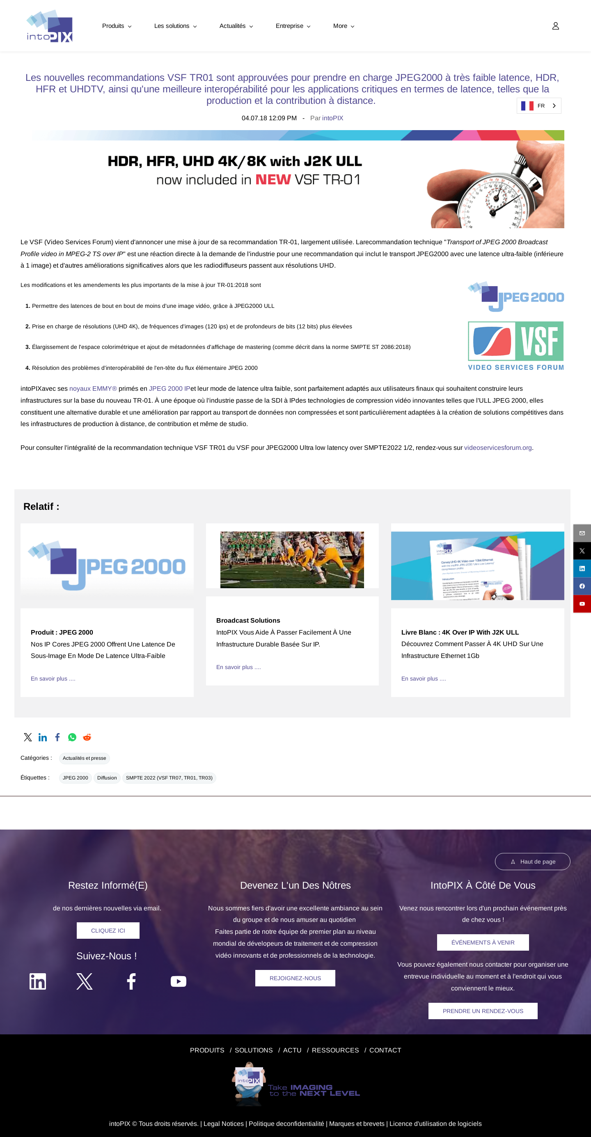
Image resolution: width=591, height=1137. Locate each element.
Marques (342, 1122)
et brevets (370, 1122)
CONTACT (385, 1048)
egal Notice (224, 1122)
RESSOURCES (335, 1048)
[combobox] (539, 106)
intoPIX (333, 116)
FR (533, 106)
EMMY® (104, 387)
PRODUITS (207, 1048)
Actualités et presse (84, 757)
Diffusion (107, 776)
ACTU (292, 1048)
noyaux (80, 387)
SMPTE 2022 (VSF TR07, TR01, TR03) (169, 776)
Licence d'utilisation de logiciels (435, 1122)
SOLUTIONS (254, 1048)
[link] (292, 134)
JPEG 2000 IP (169, 387)
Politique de (266, 1122)
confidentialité (304, 1122)
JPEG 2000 (75, 776)
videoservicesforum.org (498, 446)
